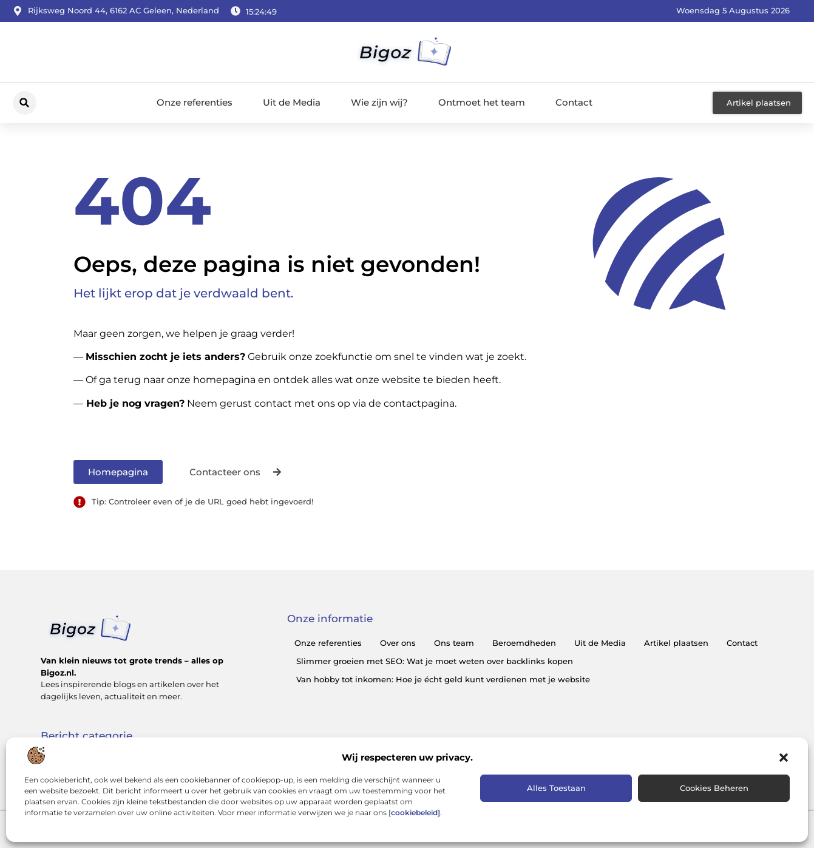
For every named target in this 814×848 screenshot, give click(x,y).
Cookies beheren (714, 788)
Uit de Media (292, 102)
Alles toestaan (556, 788)
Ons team (454, 643)
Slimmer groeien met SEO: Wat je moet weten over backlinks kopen (434, 661)
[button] (784, 757)
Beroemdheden (524, 643)
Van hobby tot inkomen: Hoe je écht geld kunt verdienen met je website (443, 679)
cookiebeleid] (415, 812)
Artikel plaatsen (676, 643)
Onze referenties (194, 102)
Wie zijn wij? (379, 102)
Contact (573, 102)
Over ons (398, 643)
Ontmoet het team (481, 102)
